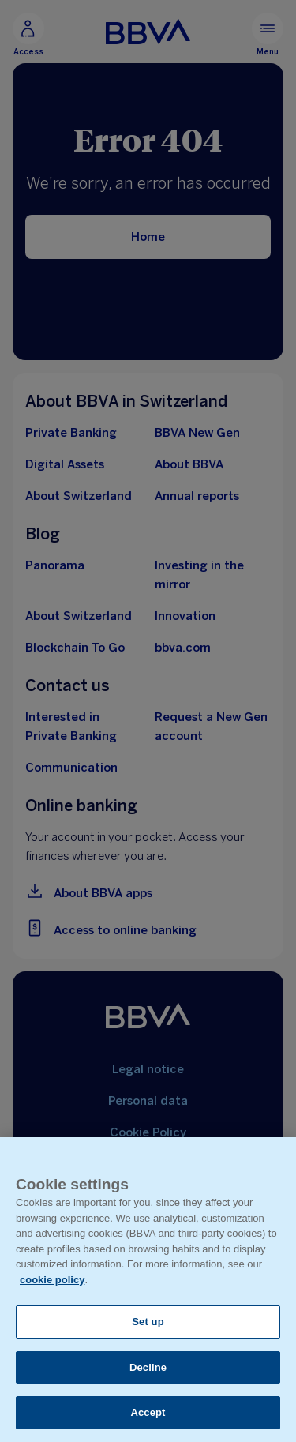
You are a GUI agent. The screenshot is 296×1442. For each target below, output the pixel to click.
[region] (148, 1289)
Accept (147, 1412)
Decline (148, 1367)
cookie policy (52, 1280)
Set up (148, 1321)
